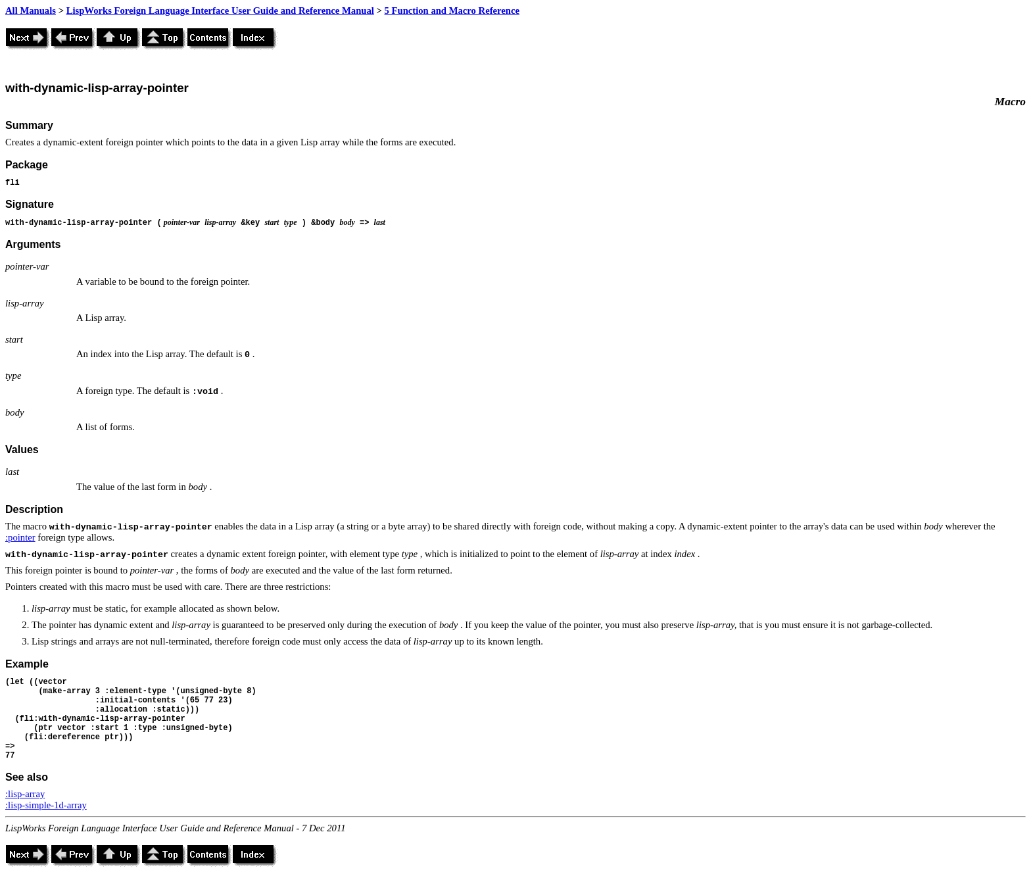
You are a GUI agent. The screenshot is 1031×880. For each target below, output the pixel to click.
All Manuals (30, 10)
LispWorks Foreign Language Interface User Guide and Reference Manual (220, 10)
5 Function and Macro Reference (452, 10)
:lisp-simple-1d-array (46, 805)
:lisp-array (25, 794)
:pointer (20, 537)
